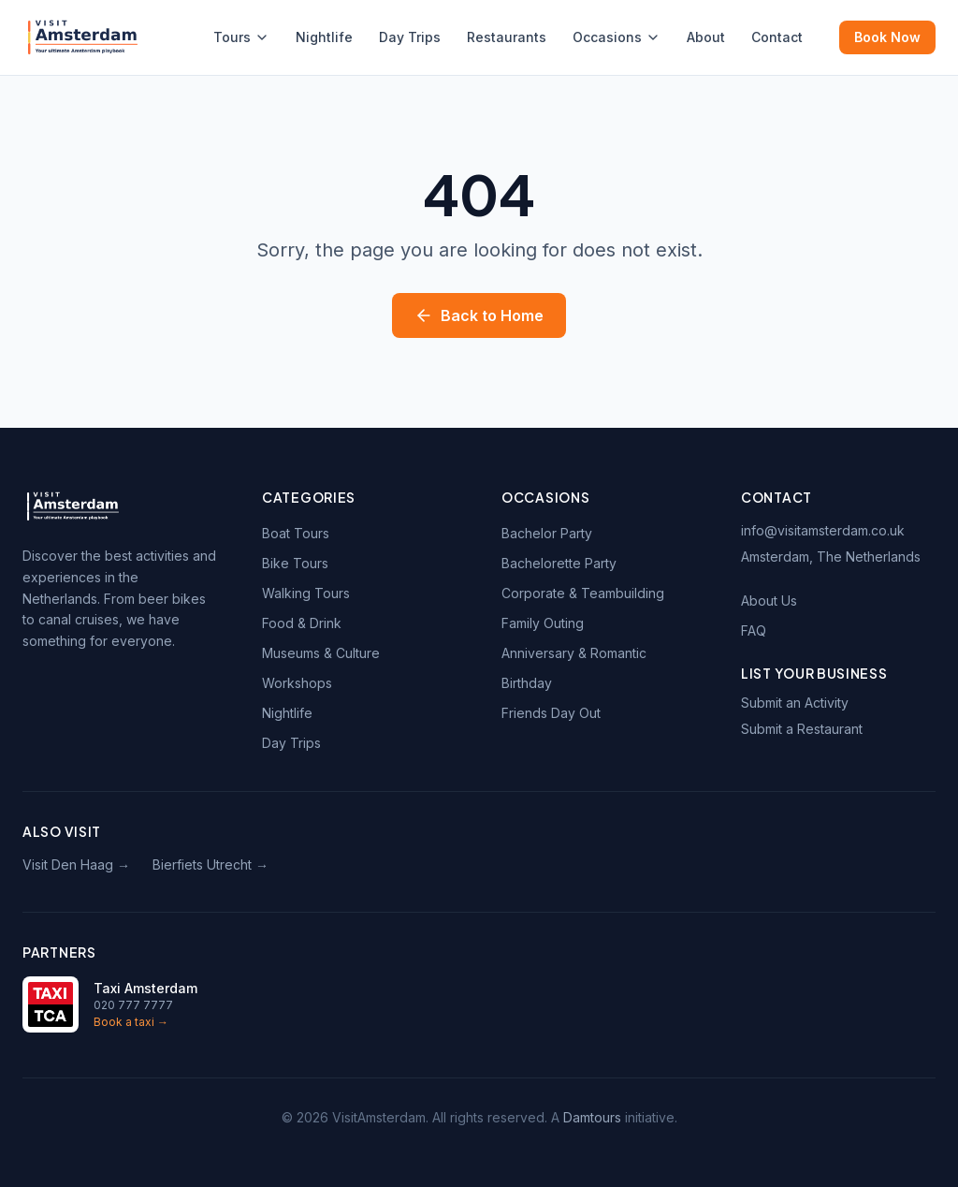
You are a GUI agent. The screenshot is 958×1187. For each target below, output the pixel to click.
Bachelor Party (546, 533)
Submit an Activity (795, 703)
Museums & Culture (321, 653)
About (706, 37)
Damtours (592, 1117)
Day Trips (410, 37)
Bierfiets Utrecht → (210, 864)
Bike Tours (295, 563)
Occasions (616, 37)
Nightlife (324, 37)
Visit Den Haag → (76, 864)
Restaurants (506, 37)
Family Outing (542, 623)
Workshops (297, 683)
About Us (769, 600)
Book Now (887, 37)
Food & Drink (301, 623)
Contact (777, 37)
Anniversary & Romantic (573, 653)
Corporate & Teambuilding (582, 593)
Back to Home (479, 315)
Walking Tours (306, 593)
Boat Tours (295, 533)
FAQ (753, 630)
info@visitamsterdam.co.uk (823, 530)
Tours (241, 37)
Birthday (526, 683)
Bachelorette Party (559, 563)
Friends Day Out (551, 713)
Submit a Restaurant (802, 729)
